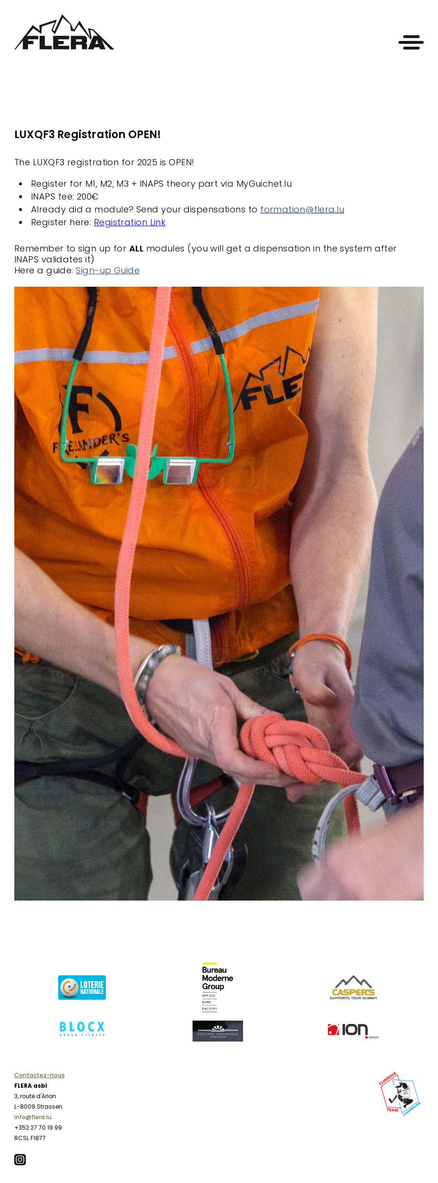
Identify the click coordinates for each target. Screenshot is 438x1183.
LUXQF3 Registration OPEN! (88, 134)
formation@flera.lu (302, 209)
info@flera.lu (32, 1117)
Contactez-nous (39, 1075)
